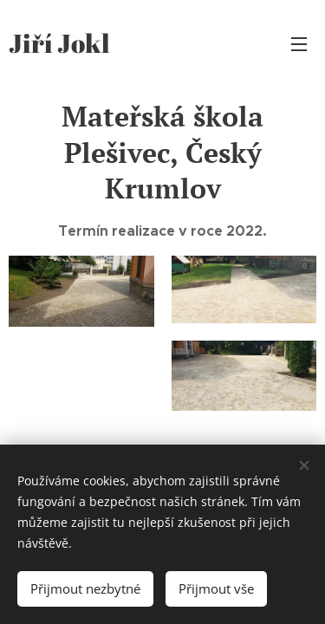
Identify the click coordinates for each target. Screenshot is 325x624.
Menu (299, 44)
